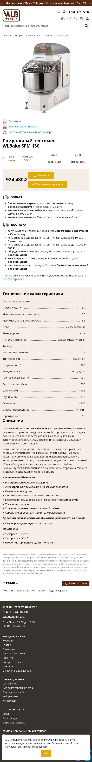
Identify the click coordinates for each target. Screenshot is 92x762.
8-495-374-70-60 (78, 12)
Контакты (8, 666)
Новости (8, 640)
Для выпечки (10, 683)
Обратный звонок (14, 722)
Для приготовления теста (18, 687)
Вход (6, 713)
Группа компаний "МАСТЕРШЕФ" (24, 731)
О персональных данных (17, 670)
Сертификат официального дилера (30, 132)
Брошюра (15, 121)
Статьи (7, 644)
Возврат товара (12, 662)
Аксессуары (9, 700)
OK (46, 753)
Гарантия (8, 657)
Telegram (39, 3)
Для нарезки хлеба (13, 692)
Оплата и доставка (14, 653)
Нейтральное (10, 696)
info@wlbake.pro (14, 617)
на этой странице (13, 279)
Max (27, 3)
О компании (9, 649)
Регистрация (10, 718)
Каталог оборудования (23, 126)
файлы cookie (32, 739)
